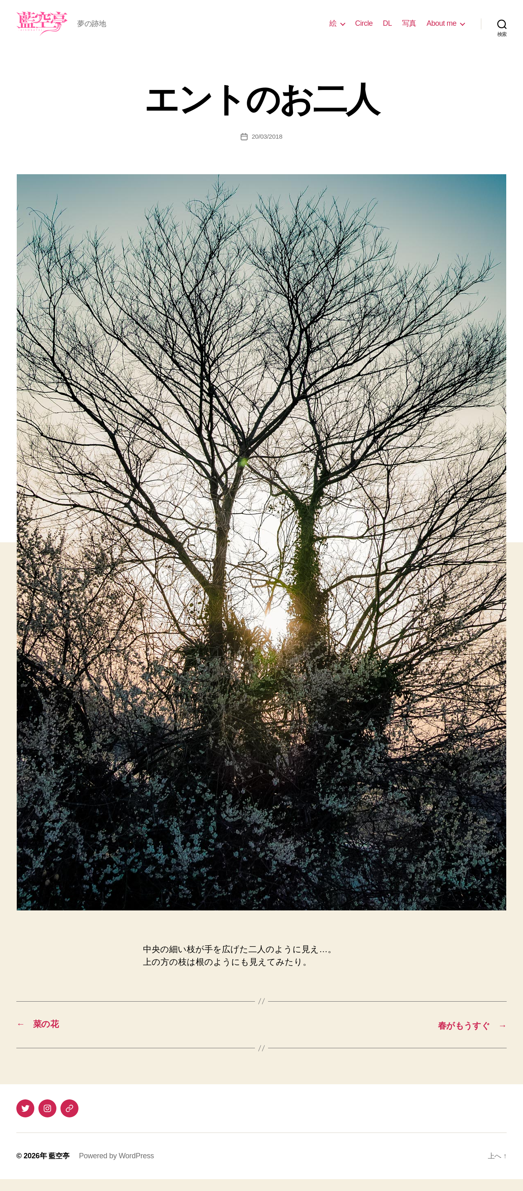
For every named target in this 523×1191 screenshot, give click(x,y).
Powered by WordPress (117, 1168)
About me (441, 29)
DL (387, 29)
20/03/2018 (267, 148)
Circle (364, 29)
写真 (409, 29)
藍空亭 (59, 1168)
